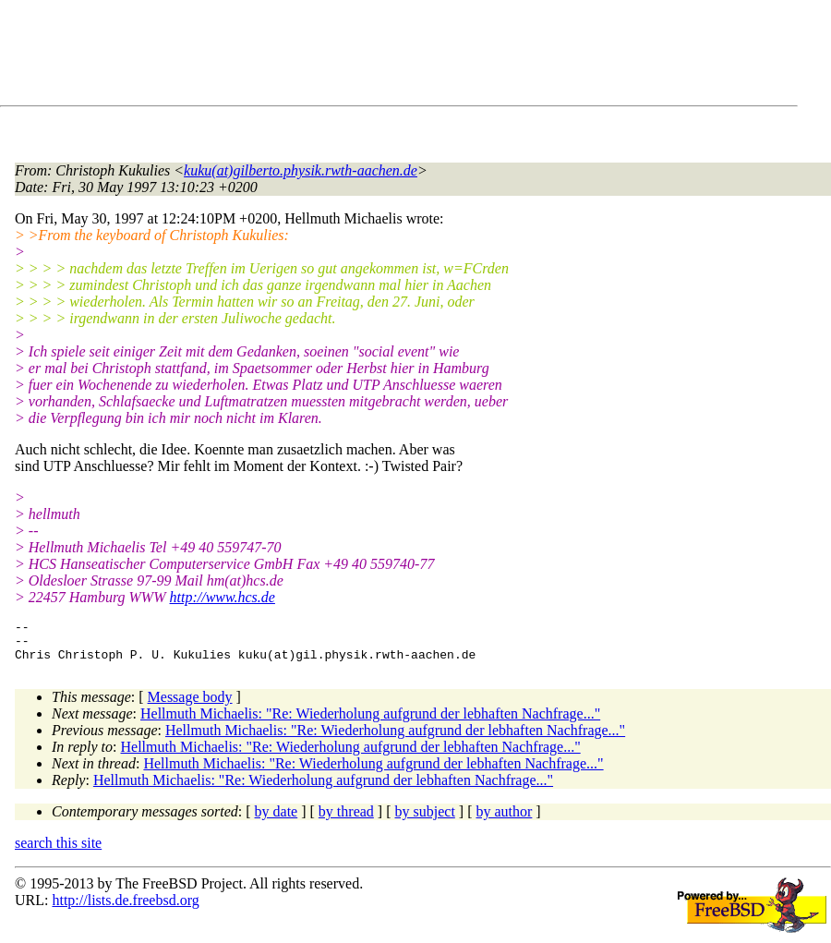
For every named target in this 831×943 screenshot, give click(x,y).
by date (276, 820)
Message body (190, 705)
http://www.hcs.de (222, 597)
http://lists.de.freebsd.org (125, 908)
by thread (346, 820)
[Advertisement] (351, 56)
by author (504, 820)
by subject (425, 820)
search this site (58, 851)
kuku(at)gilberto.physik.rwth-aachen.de (300, 170)
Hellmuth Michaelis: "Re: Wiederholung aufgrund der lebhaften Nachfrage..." (370, 722)
